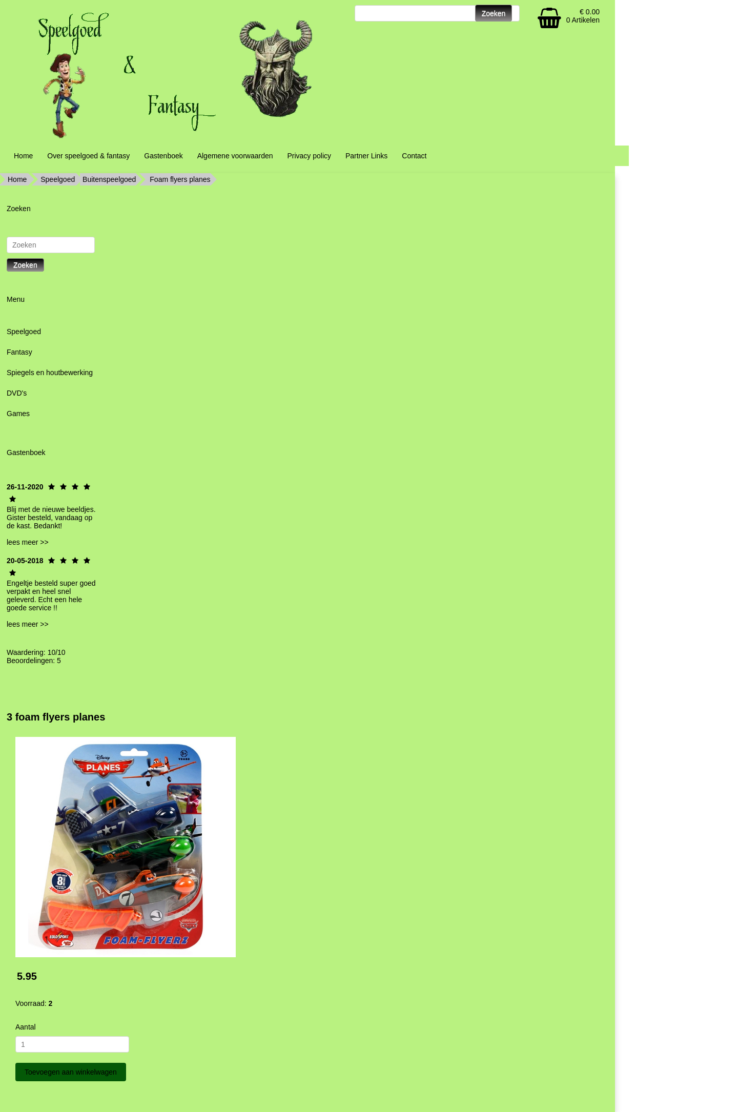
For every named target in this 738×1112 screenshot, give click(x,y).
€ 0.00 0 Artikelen (583, 16)
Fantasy (19, 352)
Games (18, 413)
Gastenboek (163, 156)
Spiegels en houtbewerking (50, 372)
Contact (414, 156)
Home (23, 156)
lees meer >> (28, 542)
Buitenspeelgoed (109, 179)
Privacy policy (309, 156)
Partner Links (366, 156)
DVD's (17, 393)
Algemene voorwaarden (235, 156)
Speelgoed (57, 179)
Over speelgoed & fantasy (88, 156)
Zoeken (25, 265)
